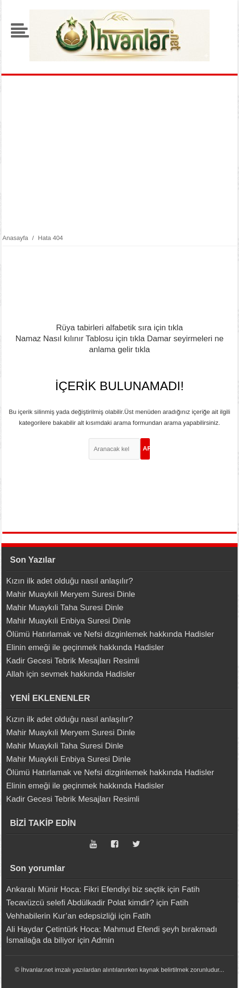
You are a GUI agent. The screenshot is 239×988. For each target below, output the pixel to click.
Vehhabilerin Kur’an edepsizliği (61, 916)
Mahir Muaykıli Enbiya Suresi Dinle (68, 620)
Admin (102, 940)
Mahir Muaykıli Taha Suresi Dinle (64, 607)
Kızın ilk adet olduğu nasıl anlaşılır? (69, 580)
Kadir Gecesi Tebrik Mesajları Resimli (72, 660)
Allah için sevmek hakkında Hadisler (70, 674)
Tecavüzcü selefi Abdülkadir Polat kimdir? (80, 902)
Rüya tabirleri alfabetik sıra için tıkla (119, 327)
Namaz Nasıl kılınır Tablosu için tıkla (80, 338)
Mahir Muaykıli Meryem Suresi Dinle (70, 594)
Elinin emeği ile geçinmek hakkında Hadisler (85, 647)
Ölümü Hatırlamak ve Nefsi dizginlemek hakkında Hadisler (110, 634)
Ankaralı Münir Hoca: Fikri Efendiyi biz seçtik (85, 889)
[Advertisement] (119, 154)
